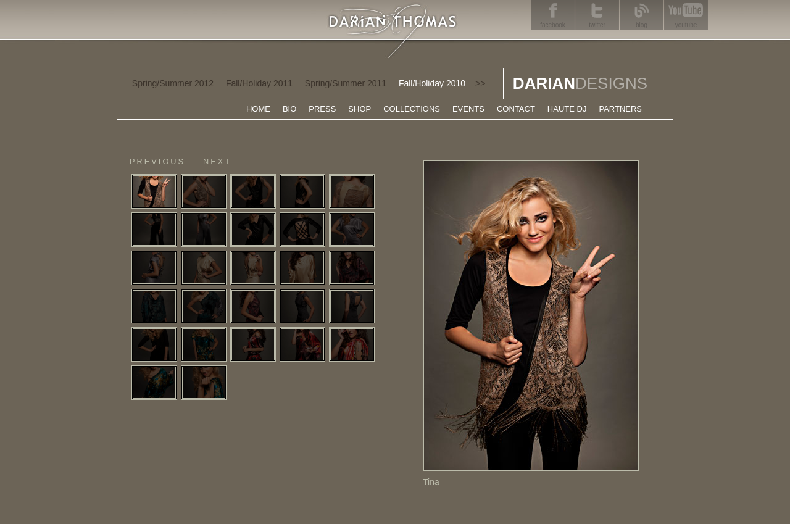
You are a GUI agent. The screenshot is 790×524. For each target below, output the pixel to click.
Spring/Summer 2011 (345, 83)
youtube (686, 25)
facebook (552, 25)
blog (641, 25)
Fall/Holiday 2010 (432, 83)
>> (480, 83)
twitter (597, 25)
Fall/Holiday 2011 (259, 83)
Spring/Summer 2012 (173, 83)
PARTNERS (620, 109)
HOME (258, 109)
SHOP (359, 109)
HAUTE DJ (567, 109)
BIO (289, 109)
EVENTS (468, 109)
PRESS (322, 109)
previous (157, 161)
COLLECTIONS (411, 109)
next (217, 161)
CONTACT (516, 109)
